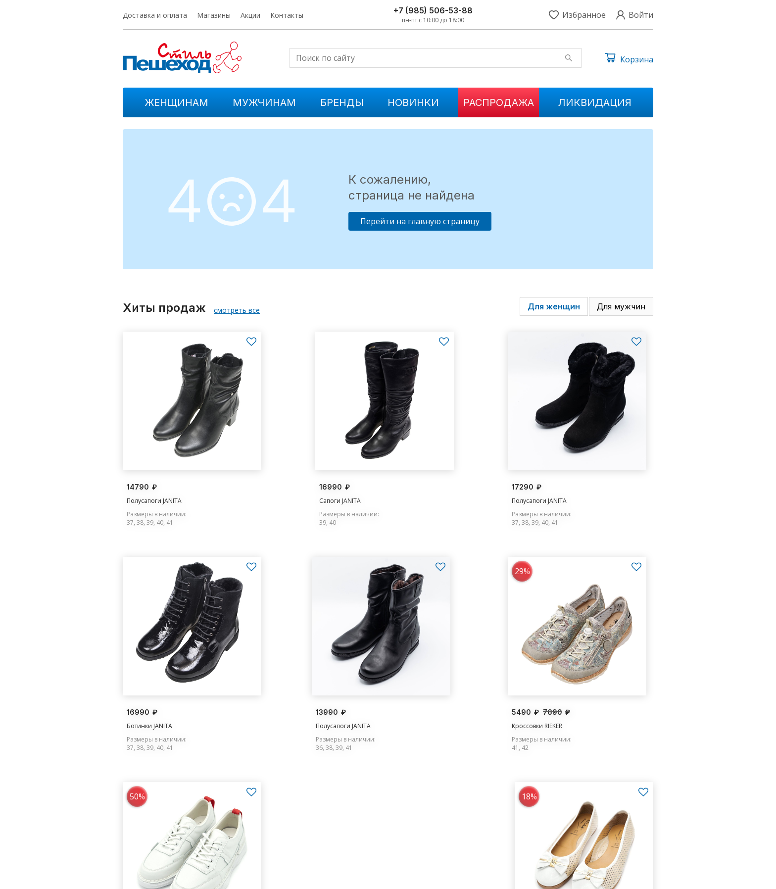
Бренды (342, 102)
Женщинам (176, 102)
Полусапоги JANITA (154, 486)
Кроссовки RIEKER (287, 697)
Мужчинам (264, 102)
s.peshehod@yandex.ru (566, 822)
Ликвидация (594, 102)
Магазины (214, 15)
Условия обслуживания (618, 874)
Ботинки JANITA (556, 486)
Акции (250, 15)
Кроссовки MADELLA (427, 697)
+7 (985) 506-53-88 (433, 10)
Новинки (413, 102)
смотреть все (237, 310)
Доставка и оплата (155, 15)
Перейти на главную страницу (420, 221)
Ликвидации (288, 839)
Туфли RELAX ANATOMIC (568, 697)
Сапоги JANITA (283, 486)
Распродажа (498, 102)
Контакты (286, 15)
